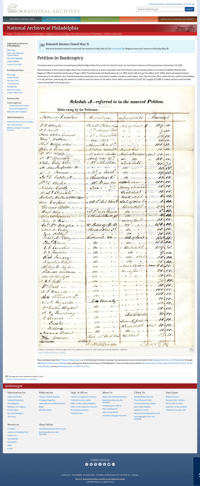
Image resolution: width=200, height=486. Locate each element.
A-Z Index (11, 428)
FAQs (10, 445)
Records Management (18, 108)
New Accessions (14, 89)
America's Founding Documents (178, 19)
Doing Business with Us (112, 405)
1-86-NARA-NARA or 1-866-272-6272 (100, 482)
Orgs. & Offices (79, 392)
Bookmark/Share (174, 4)
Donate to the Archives (175, 400)
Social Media (13, 438)
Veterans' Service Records (61, 19)
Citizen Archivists (156, 4)
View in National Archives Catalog (51, 352)
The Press (12, 416)
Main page (11, 74)
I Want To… (140, 392)
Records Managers (15, 413)
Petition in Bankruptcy (70, 359)
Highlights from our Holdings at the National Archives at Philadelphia (74, 34)
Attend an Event (172, 396)
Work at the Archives (174, 403)
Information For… (17, 392)
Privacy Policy (89, 475)
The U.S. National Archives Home (43, 8)
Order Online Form (14, 92)
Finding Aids (12, 86)
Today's (49, 396)
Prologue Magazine (47, 400)
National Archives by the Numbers (112, 401)
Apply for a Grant (141, 410)
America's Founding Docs (18, 432)
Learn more (175, 481)
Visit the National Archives (145, 403)
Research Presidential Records (147, 413)
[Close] (196, 460)
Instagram (95, 464)
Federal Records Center (19, 105)
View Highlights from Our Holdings (144, 417)
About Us (107, 392)
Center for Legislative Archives (84, 396)
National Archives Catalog (53, 363)
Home (9, 34)
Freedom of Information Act (107, 475)
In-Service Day (118, 48)
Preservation (13, 410)
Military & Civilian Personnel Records (18, 129)
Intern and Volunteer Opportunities (15, 54)
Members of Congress (17, 406)
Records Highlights (15, 58)
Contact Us (189, 4)
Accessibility (77, 475)
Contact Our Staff (14, 64)
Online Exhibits (13, 61)
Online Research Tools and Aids (20, 121)
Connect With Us (100, 460)
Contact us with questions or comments (21, 379)
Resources (13, 424)
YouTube (104, 464)
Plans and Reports (110, 409)
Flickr (113, 464)
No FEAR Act (126, 475)
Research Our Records (22, 19)
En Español (12, 442)
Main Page (11, 50)
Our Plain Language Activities (114, 415)
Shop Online (46, 424)
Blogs (41, 406)
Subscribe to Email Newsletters (52, 403)
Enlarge (191, 349)
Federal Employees (16, 400)
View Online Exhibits (142, 406)
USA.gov (135, 475)
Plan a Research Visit (142, 400)
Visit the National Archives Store (52, 428)
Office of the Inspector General (84, 406)
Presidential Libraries (80, 410)
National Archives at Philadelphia (168, 359)
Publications (46, 392)
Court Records (13, 83)
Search (189, 9)
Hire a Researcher (14, 124)
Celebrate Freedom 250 (176, 410)
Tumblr (100, 464)
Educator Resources (100, 19)
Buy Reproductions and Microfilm (48, 433)
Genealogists (13, 403)
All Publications (45, 410)
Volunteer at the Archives (176, 406)
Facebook (86, 464)
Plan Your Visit (12, 80)
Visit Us (139, 19)
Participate (172, 392)
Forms (10, 448)
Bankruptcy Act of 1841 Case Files (74, 366)
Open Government (110, 412)
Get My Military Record (143, 396)
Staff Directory (77, 413)
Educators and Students (17, 111)
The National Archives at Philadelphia (29, 34)
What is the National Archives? (114, 396)
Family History (13, 77)
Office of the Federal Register (83, 403)
